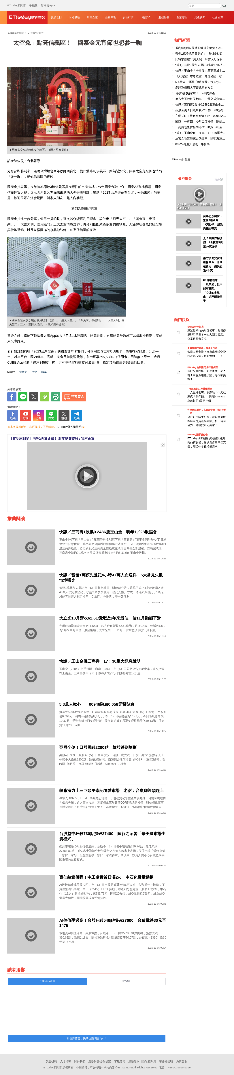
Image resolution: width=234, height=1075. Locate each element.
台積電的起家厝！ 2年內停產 (195, 93)
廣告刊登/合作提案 (99, 1061)
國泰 (44, 371)
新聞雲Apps (48, 2)
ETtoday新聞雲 (16, 2)
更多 (218, 179)
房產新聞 (199, 17)
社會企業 (217, 17)
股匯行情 (128, 17)
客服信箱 (119, 1061)
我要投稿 (51, 1061)
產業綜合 (181, 17)
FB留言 (126, 981)
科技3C (145, 17)
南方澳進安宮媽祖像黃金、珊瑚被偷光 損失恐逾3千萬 (212, 264)
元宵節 (23, 371)
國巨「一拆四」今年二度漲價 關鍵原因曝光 (204, 121)
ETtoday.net (125, 1067)
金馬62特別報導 (195, 326)
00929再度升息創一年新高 (192, 144)
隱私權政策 (149, 1061)
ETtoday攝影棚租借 (197, 434)
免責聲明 (181, 1061)
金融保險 (110, 17)
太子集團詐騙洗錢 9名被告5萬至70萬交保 (213, 242)
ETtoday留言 (47, 981)
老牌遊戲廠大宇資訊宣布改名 (194, 87)
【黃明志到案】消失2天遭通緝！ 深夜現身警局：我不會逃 (51, 439)
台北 (34, 371)
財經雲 (27, 17)
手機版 (33, 2)
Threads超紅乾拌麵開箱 (199, 388)
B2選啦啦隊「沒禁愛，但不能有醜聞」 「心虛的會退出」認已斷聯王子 (212, 290)
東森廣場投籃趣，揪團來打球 (202, 348)
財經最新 (74, 17)
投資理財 (56, 17)
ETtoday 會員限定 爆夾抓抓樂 (202, 367)
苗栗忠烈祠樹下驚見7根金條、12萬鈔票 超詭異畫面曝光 (213, 222)
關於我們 (79, 1061)
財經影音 (163, 17)
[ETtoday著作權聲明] (69, 426)
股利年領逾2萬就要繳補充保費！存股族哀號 (204, 47)
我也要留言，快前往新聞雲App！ (87, 1038)
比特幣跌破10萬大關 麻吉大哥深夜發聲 (201, 59)
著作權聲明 (166, 1061)
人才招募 (65, 1061)
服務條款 (133, 1061)
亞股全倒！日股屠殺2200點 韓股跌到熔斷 (203, 110)
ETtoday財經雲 (181, 159)
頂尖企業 (92, 17)
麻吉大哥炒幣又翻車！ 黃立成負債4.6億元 (203, 98)
